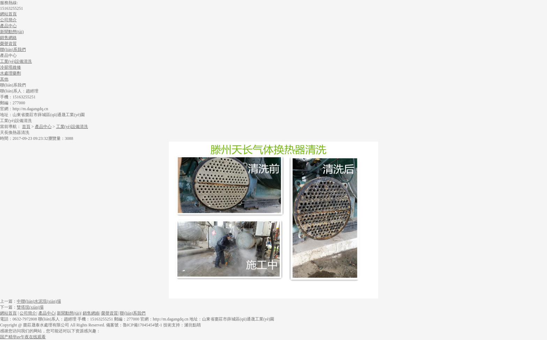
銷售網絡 (8, 37)
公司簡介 (8, 19)
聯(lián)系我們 (13, 49)
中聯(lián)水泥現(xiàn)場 (39, 301)
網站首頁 (8, 14)
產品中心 (8, 25)
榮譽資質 (8, 43)
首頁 (26, 126)
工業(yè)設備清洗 (72, 126)
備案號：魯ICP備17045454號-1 (134, 325)
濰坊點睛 (192, 325)
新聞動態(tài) (12, 31)
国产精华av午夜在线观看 (23, 336)
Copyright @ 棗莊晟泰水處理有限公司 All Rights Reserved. (53, 325)
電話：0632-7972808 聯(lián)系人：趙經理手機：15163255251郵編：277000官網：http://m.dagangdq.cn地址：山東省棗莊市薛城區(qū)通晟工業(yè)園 (137, 319)
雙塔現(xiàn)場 (30, 307)
